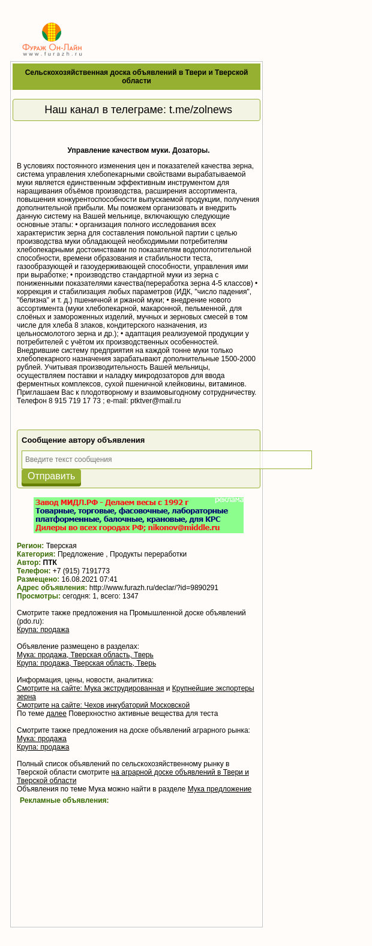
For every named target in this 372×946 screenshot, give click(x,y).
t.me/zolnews (200, 110)
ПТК (50, 562)
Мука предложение (220, 789)
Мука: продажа (42, 739)
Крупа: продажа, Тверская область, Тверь (86, 663)
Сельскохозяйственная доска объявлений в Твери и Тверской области (136, 76)
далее (56, 713)
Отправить (51, 476)
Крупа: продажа (43, 629)
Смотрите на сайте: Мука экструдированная (90, 688)
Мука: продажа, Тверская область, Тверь (85, 655)
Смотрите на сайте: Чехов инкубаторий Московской (103, 705)
